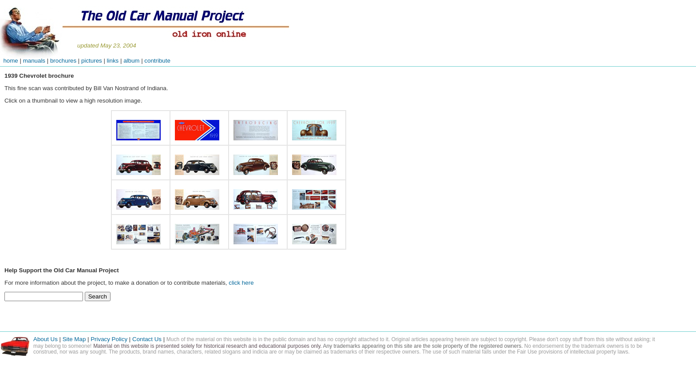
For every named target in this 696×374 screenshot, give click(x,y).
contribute (157, 60)
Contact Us (147, 339)
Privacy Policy (109, 339)
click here (241, 282)
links (113, 60)
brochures (63, 60)
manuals (34, 60)
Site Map (74, 339)
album (131, 60)
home (9, 60)
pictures (91, 60)
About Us (45, 339)
